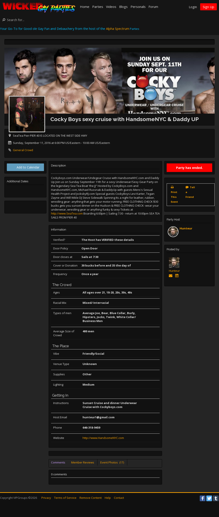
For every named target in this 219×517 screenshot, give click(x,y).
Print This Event (174, 196)
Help (108, 498)
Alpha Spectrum (117, 28)
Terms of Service (65, 498)
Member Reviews (82, 462)
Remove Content (90, 498)
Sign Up (208, 7)
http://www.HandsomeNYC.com (103, 438)
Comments (58, 462)
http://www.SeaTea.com (67, 213)
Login (193, 7)
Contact (119, 498)
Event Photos (112, 462)
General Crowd (23, 150)
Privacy (46, 498)
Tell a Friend (190, 192)
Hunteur (186, 228)
